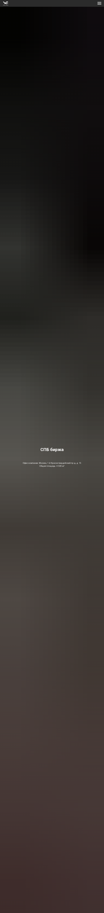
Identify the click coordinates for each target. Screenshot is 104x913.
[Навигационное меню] (99, 3)
